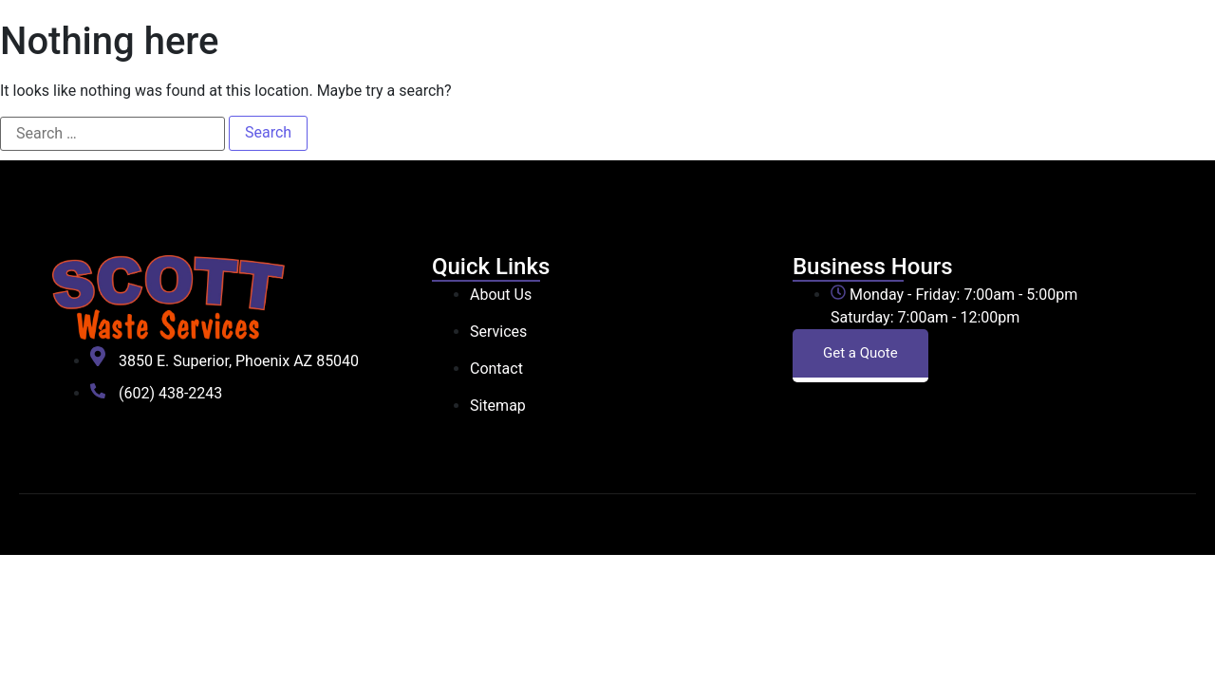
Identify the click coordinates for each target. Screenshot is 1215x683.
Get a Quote (860, 352)
